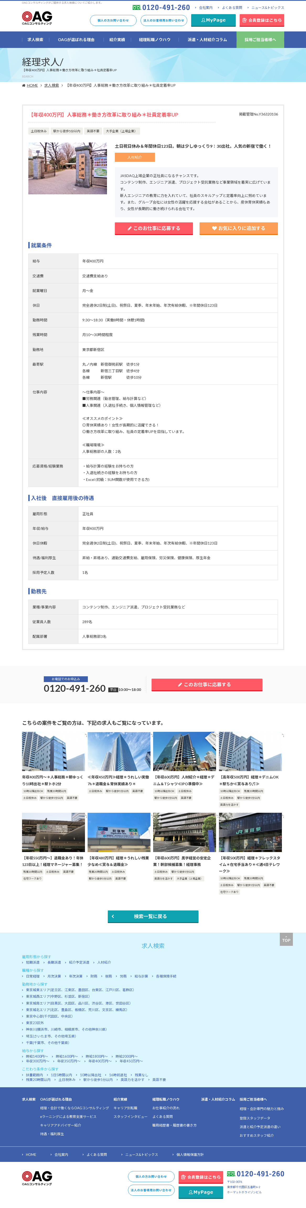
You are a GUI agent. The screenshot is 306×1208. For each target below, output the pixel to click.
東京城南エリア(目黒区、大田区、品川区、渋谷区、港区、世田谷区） (79, 1003)
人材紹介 (104, 962)
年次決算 (76, 976)
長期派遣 (54, 962)
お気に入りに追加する (238, 228)
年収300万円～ (37, 1061)
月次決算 (54, 976)
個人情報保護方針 (190, 1154)
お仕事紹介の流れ (166, 1108)
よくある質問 (232, 8)
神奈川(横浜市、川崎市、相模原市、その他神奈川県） (67, 1029)
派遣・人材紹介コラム (218, 1099)
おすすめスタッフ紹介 (257, 1135)
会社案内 (206, 8)
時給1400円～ (37, 1056)
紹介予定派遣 (79, 962)
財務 (93, 976)
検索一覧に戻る (150, 916)
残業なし (141, 1075)
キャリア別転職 (125, 1108)
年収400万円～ (100, 1061)
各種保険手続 (166, 976)
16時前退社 (118, 1075)
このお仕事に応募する (153, 228)
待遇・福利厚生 (52, 1134)
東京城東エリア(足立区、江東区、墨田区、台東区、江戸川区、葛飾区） (81, 990)
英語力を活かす (132, 1080)
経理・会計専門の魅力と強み (262, 1109)
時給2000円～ (127, 1056)
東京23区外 (35, 1023)
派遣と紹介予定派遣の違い (260, 1127)
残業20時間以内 (38, 1080)
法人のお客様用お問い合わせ (163, 20)
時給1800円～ (97, 1056)
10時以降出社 (90, 1075)
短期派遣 (33, 962)
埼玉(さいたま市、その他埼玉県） (52, 1036)
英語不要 (159, 1080)
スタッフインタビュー (131, 1116)
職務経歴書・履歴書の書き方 (174, 1125)
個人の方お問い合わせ (113, 20)
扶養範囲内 (34, 1075)
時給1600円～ (67, 1056)
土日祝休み (67, 1080)
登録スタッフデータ (255, 1118)
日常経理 (33, 976)
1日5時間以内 (61, 1075)
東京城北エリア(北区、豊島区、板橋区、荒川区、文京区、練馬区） (77, 1010)
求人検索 (54, 85)
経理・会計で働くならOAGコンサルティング (74, 1108)
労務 (123, 976)
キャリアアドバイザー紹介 (60, 1125)
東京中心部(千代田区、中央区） (50, 1016)
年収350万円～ (68, 1061)
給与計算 (141, 976)
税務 (108, 976)
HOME (33, 85)
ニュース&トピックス (267, 8)
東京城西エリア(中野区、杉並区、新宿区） (59, 996)
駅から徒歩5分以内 (98, 1080)
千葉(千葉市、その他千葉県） (48, 1043)
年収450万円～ (131, 1061)
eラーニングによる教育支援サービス (68, 1116)
